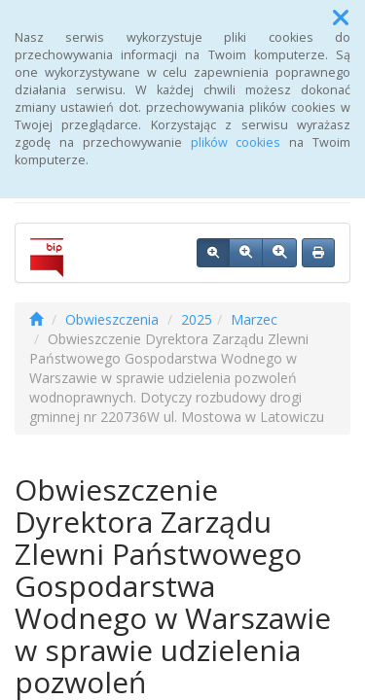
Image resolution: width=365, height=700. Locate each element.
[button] (340, 17)
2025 (196, 319)
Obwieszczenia (112, 319)
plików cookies (236, 142)
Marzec (254, 319)
